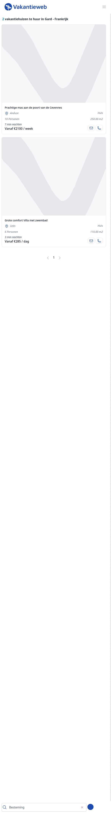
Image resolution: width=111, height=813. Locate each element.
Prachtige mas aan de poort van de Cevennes (33, 107)
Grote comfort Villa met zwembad (26, 220)
